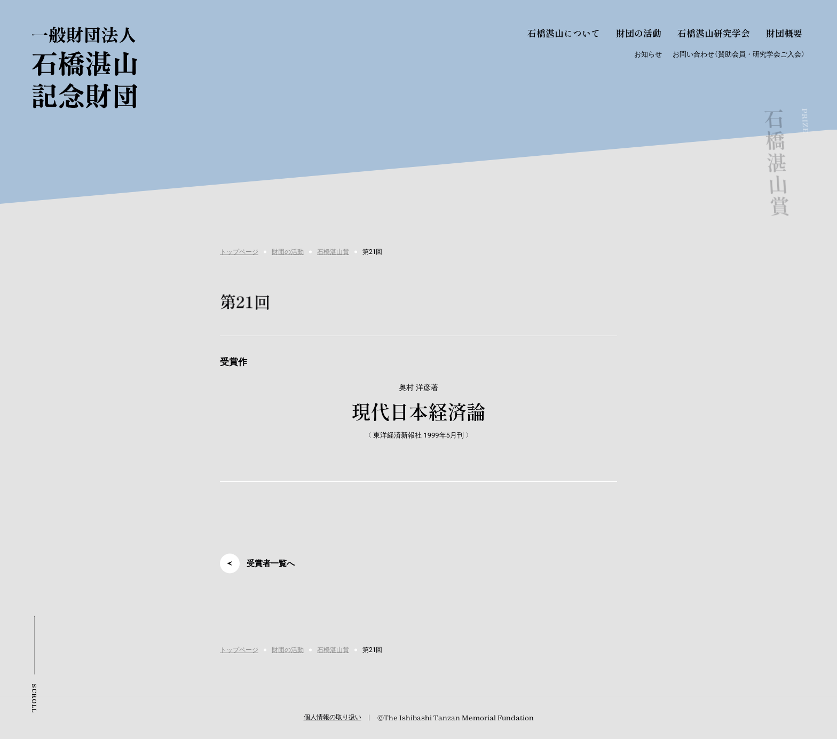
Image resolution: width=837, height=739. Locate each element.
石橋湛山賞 (333, 252)
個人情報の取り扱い (332, 717)
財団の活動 (288, 252)
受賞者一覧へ (271, 563)
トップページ (239, 252)
